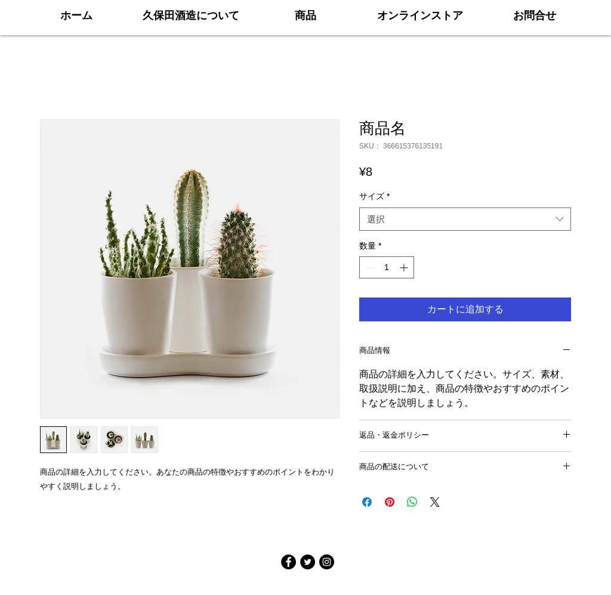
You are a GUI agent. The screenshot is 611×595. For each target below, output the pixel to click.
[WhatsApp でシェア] (412, 502)
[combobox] (465, 219)
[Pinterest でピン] (389, 502)
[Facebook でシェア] (367, 502)
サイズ (374, 196)
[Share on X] (435, 502)
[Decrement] (368, 267)
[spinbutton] (386, 267)
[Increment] (404, 267)
